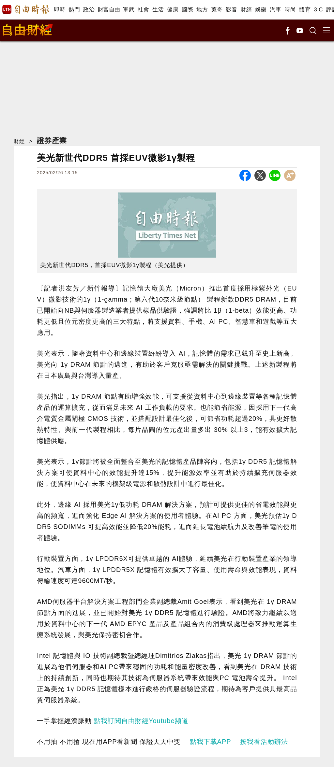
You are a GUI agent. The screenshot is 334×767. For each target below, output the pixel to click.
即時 (59, 10)
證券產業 (52, 140)
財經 (246, 10)
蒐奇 (216, 10)
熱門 (74, 10)
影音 (231, 10)
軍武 (128, 10)
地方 (202, 10)
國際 (187, 10)
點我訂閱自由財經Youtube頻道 (141, 720)
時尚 (290, 10)
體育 (305, 10)
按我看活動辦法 (264, 741)
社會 (143, 10)
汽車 (275, 10)
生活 (158, 10)
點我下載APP (210, 741)
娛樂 (260, 10)
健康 (172, 10)
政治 (89, 10)
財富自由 (109, 10)
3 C (318, 10)
